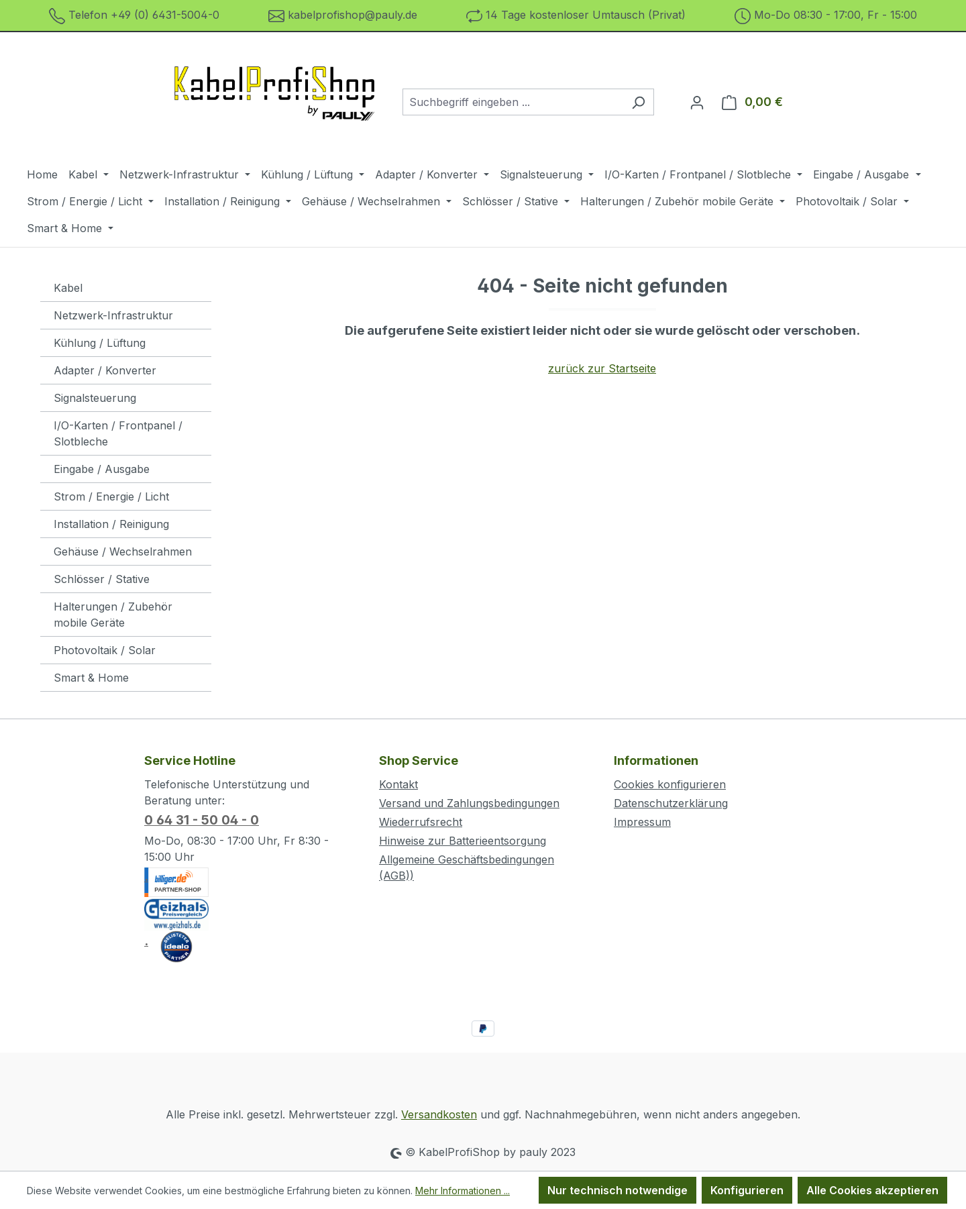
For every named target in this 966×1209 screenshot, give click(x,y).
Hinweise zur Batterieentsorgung (462, 840)
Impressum (642, 822)
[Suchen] (638, 102)
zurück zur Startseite (602, 368)
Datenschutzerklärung (671, 803)
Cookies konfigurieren (670, 784)
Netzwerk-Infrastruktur (113, 315)
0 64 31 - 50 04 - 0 (201, 820)
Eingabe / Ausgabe (102, 469)
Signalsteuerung (95, 398)
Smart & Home (91, 677)
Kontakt (398, 784)
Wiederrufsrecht (420, 822)
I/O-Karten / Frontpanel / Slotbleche (118, 433)
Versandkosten (439, 1114)
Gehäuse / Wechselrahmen (123, 551)
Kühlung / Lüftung (100, 343)
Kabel (68, 288)
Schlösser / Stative (102, 579)
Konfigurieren (747, 1190)
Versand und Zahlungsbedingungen (469, 803)
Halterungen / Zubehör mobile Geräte (113, 614)
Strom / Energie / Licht (111, 496)
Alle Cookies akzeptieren (872, 1190)
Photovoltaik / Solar (105, 650)
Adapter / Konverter (105, 370)
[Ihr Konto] (697, 102)
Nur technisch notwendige (617, 1190)
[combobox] (512, 102)
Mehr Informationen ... (462, 1190)
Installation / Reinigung (111, 524)
